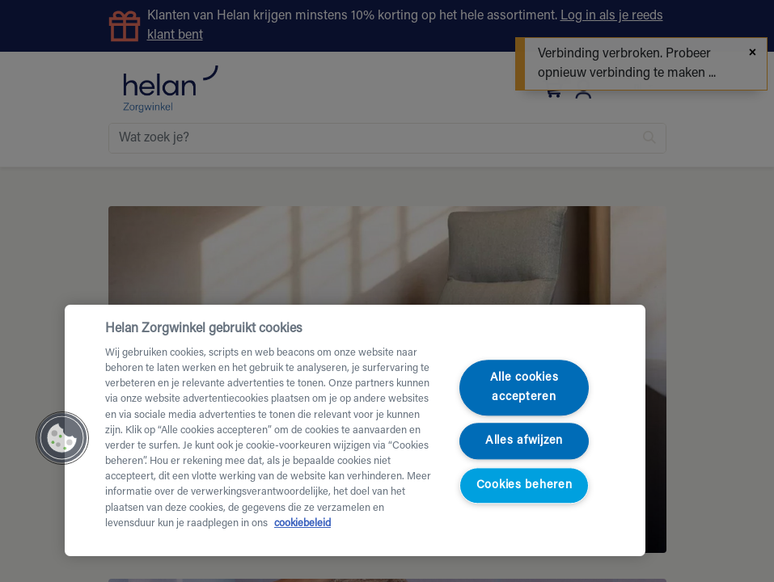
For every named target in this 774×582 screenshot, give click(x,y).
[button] (62, 438)
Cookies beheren (524, 485)
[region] (355, 430)
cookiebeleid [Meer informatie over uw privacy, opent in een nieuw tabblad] (302, 524)
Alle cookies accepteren (524, 388)
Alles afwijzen (524, 441)
